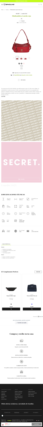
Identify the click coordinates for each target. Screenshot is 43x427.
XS (21, 68)
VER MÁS (38, 271)
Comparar (22, 21)
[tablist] (21, 244)
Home (2, 9)
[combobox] (38, 420)
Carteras (7, 9)
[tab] (6, 244)
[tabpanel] (21, 257)
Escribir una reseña (23, 323)
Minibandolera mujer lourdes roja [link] (16, 9)
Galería (21, 179)
